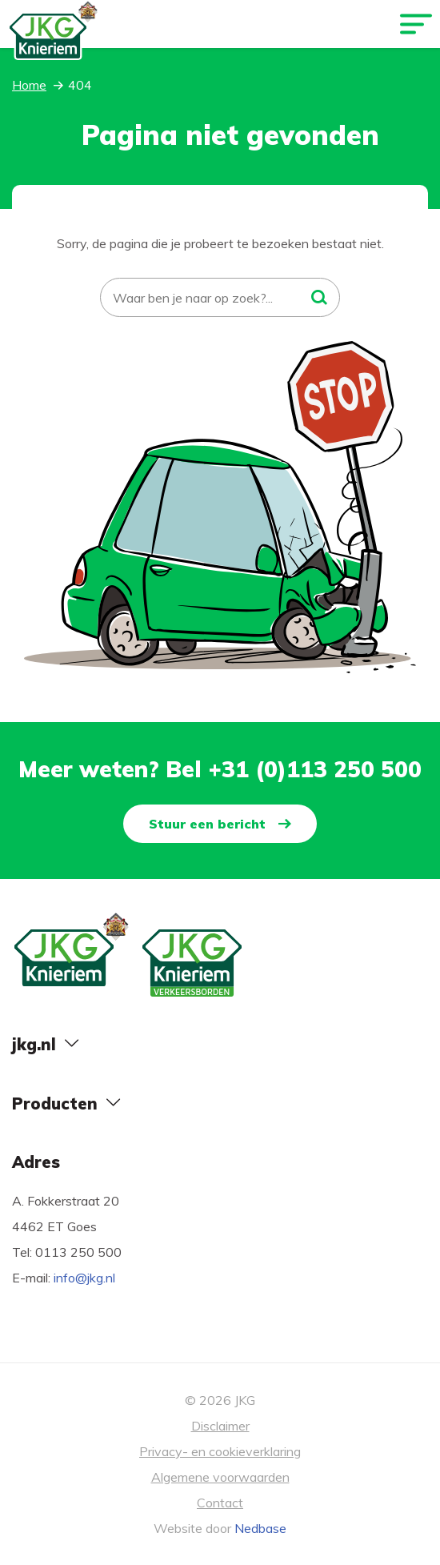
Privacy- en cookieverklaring (220, 1451)
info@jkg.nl (84, 1278)
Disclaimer (220, 1426)
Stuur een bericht (207, 824)
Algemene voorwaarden (220, 1477)
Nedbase (260, 1528)
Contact (220, 1503)
